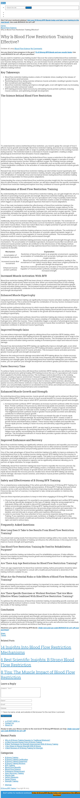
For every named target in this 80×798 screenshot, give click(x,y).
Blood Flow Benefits (13, 769)
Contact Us (10, 15)
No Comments (36, 49)
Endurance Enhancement (15, 773)
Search (28, 7)
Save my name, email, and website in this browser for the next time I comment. (34, 714)
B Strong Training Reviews (15, 765)
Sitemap (8, 787)
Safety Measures (11, 779)
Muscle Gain (9, 777)
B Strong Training (11, 759)
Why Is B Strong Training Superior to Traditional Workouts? (27, 742)
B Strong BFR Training (8, 790)
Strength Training (11, 783)
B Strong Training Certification (16, 761)
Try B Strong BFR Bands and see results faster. (53, 52)
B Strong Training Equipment (16, 763)
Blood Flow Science (22, 49)
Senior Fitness (10, 781)
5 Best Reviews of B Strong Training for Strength (24, 750)
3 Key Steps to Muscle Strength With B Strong (23, 748)
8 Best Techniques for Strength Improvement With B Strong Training (31, 746)
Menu (3, 3)
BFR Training (10, 767)
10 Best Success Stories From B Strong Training (23, 744)
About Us (9, 17)
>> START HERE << (12, 13)
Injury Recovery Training (14, 775)
